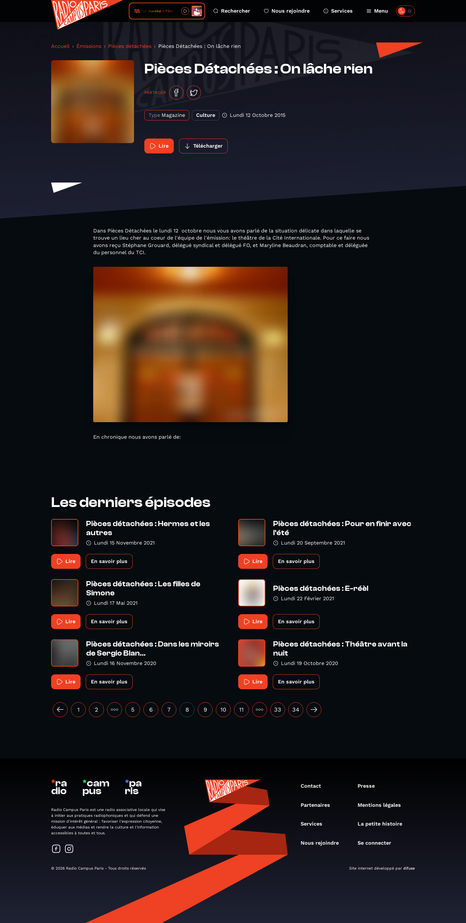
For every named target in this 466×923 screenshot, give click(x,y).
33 (277, 709)
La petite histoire (383, 824)
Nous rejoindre (287, 11)
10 (223, 709)
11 (241, 709)
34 (295, 709)
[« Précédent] (60, 710)
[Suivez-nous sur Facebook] (56, 849)
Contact (314, 786)
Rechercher (231, 11)
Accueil (60, 46)
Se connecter (378, 843)
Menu (377, 11)
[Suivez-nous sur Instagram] (69, 849)
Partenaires (319, 805)
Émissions (88, 46)
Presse (369, 786)
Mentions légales (382, 805)
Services (338, 11)
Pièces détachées (129, 46)
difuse (409, 868)
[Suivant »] (314, 710)
